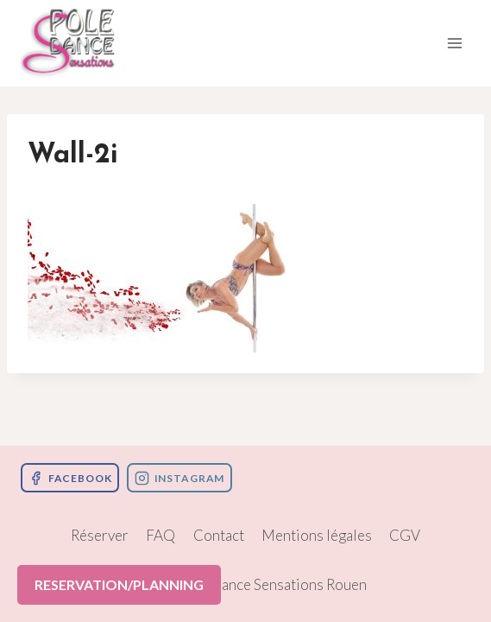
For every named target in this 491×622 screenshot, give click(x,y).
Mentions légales (316, 535)
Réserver (100, 535)
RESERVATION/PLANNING (119, 584)
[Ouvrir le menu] (454, 42)
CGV (404, 535)
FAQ (160, 535)
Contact (218, 535)
